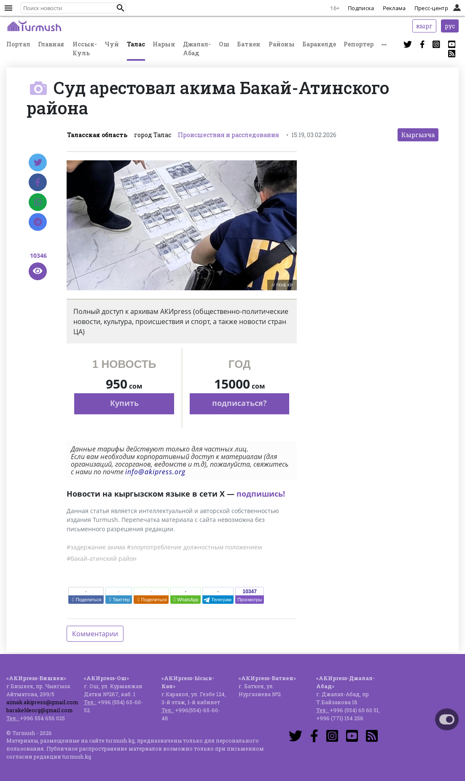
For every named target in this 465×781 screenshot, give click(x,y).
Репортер (359, 44)
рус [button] (450, 26)
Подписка (361, 8)
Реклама (394, 8)
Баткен (249, 44)
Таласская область (97, 135)
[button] (121, 8)
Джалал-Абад (197, 48)
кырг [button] (424, 26)
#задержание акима (96, 547)
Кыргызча (418, 135)
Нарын (164, 44)
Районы (282, 44)
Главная (51, 44)
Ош (224, 44)
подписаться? (239, 403)
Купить (124, 403)
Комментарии (95, 633)
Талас (136, 44)
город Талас (152, 135)
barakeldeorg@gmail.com (39, 710)
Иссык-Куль (85, 48)
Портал (18, 44)
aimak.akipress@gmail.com (42, 702)
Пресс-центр (431, 8)
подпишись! (261, 494)
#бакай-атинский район (102, 558)
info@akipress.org (155, 471)
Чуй (112, 44)
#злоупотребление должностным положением (194, 547)
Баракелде (319, 44)
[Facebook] (38, 182)
